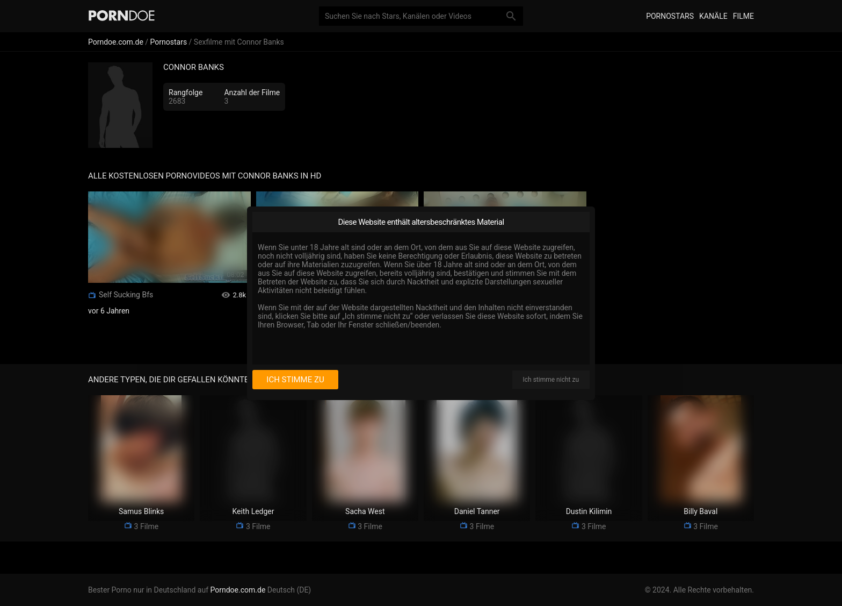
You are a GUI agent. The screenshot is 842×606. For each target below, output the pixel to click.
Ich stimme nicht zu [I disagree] (551, 379)
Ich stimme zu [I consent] (295, 379)
